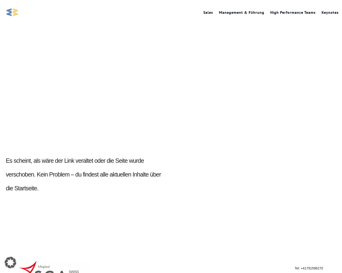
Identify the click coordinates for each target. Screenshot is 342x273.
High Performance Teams (293, 12)
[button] (10, 262)
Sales (208, 12)
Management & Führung (241, 12)
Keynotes (330, 12)
